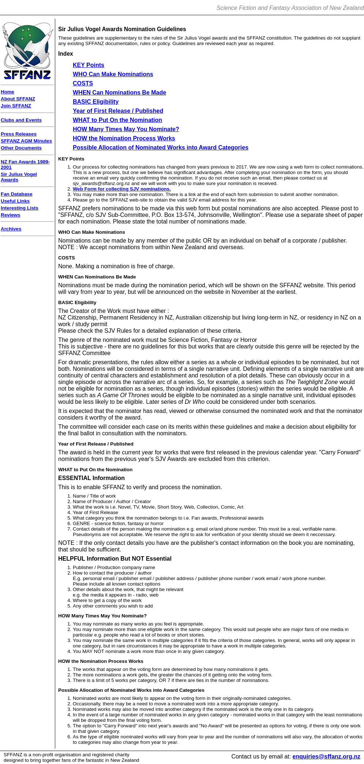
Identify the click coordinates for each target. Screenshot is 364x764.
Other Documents (21, 148)
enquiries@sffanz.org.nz (326, 756)
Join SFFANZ (16, 105)
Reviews (10, 215)
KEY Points (88, 65)
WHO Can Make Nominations (113, 74)
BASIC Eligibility (96, 102)
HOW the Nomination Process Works (124, 138)
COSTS (83, 83)
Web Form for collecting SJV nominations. (122, 189)
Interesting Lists (19, 208)
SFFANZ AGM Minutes (26, 141)
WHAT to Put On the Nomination (117, 120)
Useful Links (15, 201)
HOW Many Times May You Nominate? (126, 129)
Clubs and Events (21, 120)
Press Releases (19, 134)
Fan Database (17, 194)
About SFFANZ (18, 99)
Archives (11, 229)
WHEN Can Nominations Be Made (119, 92)
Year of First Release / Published (118, 111)
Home (7, 92)
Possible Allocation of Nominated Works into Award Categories (160, 147)
